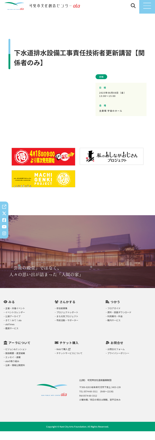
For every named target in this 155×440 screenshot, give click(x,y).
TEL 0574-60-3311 (88, 400)
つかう (115, 310)
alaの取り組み (12, 369)
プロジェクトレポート (67, 321)
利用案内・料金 (115, 325)
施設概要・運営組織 (15, 361)
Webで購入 (63, 357)
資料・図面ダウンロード (119, 321)
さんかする (67, 310)
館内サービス (113, 329)
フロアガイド (113, 316)
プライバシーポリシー (118, 361)
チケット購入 (69, 351)
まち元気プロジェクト (67, 325)
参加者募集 (61, 316)
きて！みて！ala (13, 329)
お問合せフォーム (116, 357)
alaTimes (9, 333)
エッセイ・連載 (13, 365)
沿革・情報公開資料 (15, 373)
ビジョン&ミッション (16, 357)
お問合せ (117, 351)
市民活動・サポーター (67, 329)
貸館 (101, 85)
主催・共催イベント (15, 316)
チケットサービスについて (69, 361)
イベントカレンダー (15, 321)
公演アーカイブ (12, 325)
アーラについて (19, 351)
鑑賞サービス (11, 337)
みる (11, 310)
